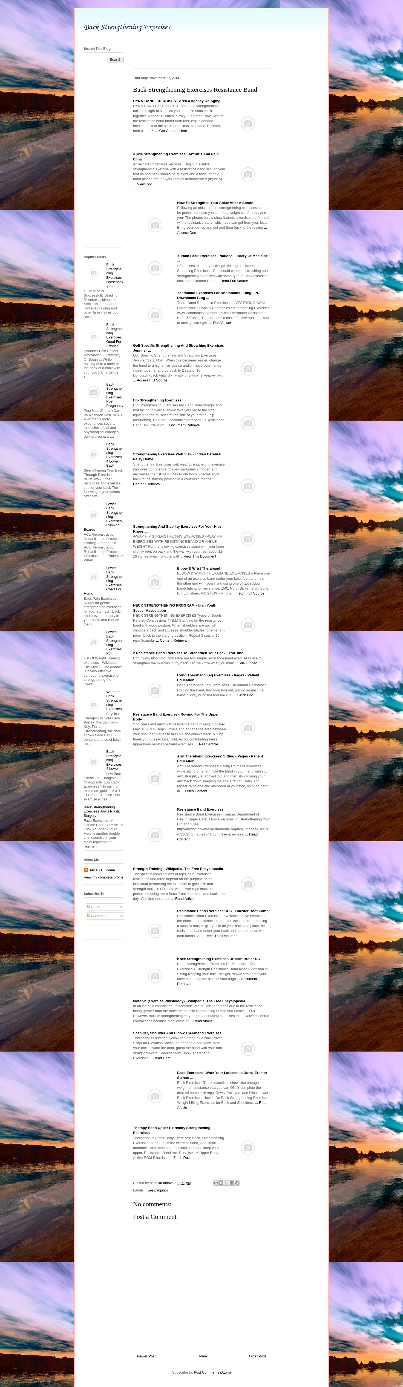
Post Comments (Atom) (212, 1372)
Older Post (257, 1356)
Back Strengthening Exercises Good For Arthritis (114, 335)
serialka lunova (102, 870)
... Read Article (206, 744)
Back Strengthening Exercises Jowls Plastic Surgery (102, 811)
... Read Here (160, 1058)
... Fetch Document (184, 1158)
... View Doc (142, 184)
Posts (93, 907)
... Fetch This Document (219, 936)
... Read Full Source (232, 281)
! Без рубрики (157, 1190)
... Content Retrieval (172, 640)
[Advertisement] (201, 37)
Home (202, 1356)
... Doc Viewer (220, 323)
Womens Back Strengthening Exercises (114, 700)
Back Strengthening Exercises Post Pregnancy (114, 395)
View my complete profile (103, 877)
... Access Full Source (150, 380)
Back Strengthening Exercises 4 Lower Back (114, 454)
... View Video (246, 663)
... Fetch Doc (243, 695)
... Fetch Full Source (248, 593)
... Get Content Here (171, 131)
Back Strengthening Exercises (127, 27)
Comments (97, 916)
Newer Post (146, 1356)
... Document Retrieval (183, 425)
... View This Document (198, 556)
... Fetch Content (194, 791)
